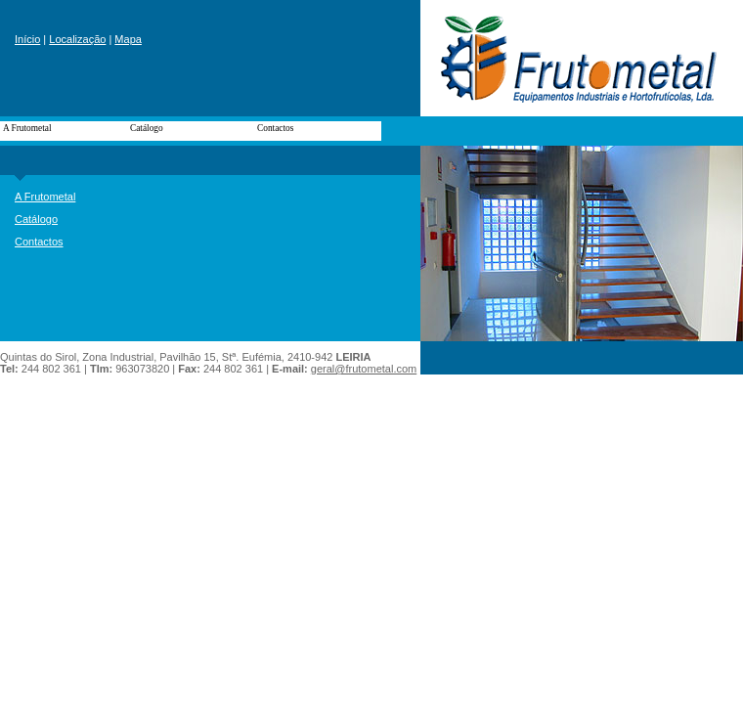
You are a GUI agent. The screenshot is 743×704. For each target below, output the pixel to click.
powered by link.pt (688, 385)
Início (27, 39)
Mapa (128, 39)
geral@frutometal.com (363, 368)
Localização (77, 39)
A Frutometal (45, 196)
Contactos (39, 241)
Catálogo (36, 219)
